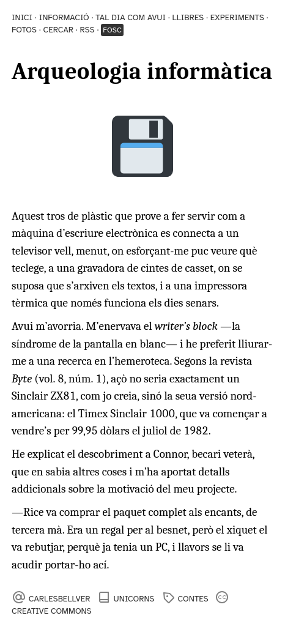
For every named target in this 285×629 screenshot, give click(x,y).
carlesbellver (60, 599)
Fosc (112, 30)
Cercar (58, 29)
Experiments (237, 17)
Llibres (188, 17)
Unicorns (134, 599)
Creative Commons (52, 611)
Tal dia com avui (130, 17)
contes (193, 599)
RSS (87, 29)
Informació (64, 17)
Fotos (24, 29)
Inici (22, 17)
